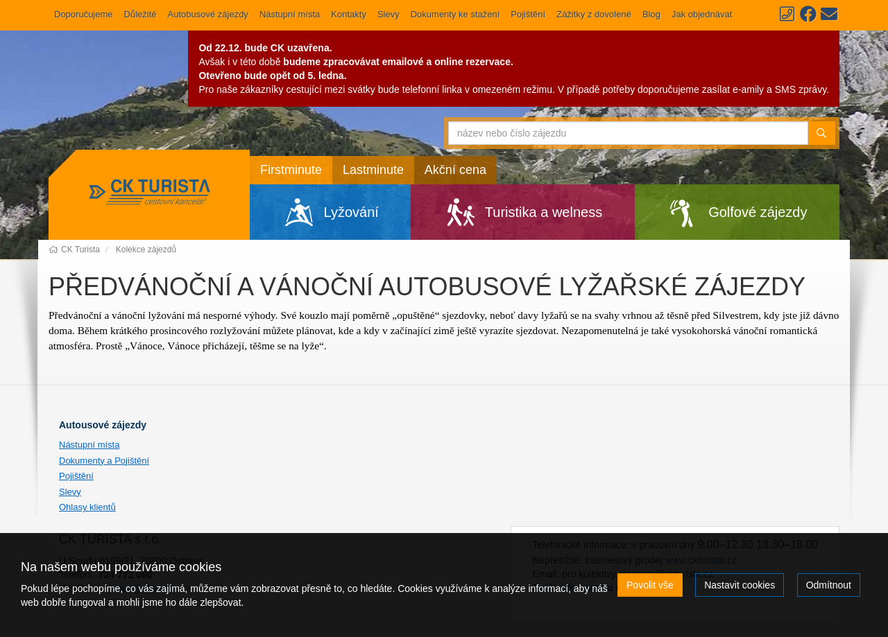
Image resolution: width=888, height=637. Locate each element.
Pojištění (528, 14)
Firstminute (291, 170)
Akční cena (455, 170)
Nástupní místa (289, 14)
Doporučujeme (83, 14)
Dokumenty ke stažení (455, 14)
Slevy (388, 14)
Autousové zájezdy (102, 424)
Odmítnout (828, 585)
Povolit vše (650, 585)
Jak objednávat (702, 14)
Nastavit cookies (739, 585)
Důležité (140, 14)
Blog (651, 14)
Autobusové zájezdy (208, 14)
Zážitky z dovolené (593, 14)
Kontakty (348, 14)
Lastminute (373, 170)
